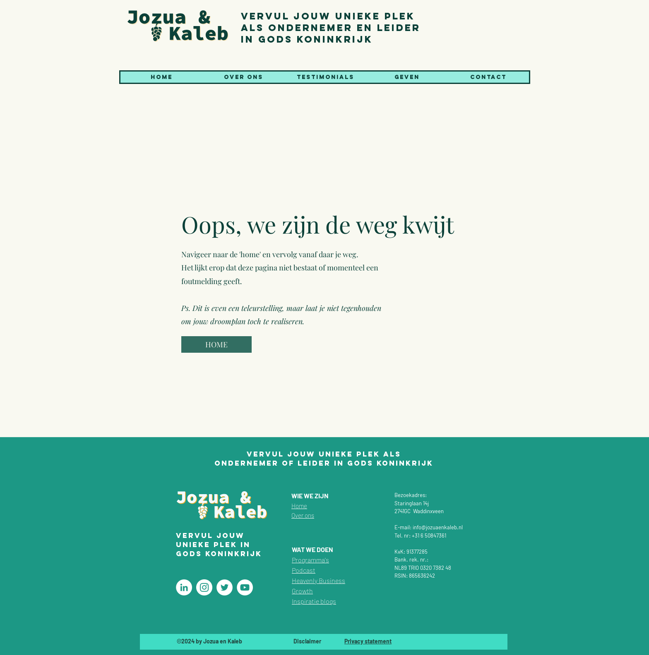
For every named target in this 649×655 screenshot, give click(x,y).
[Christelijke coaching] (184, 587)
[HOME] (216, 344)
